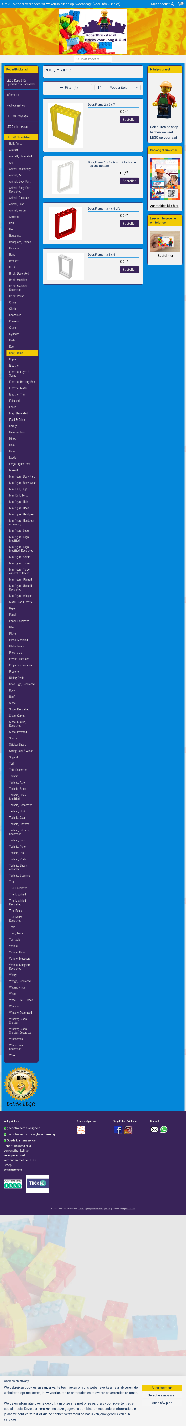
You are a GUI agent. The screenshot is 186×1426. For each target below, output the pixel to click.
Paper (12, 608)
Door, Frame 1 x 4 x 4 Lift (104, 208)
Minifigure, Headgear (21, 514)
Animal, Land (16, 204)
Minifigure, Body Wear (22, 483)
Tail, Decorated (18, 770)
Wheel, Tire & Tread (21, 1000)
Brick (12, 267)
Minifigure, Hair (18, 501)
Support (13, 757)
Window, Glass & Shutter (19, 1021)
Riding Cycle (16, 678)
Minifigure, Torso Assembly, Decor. (19, 571)
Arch (11, 162)
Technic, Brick (17, 789)
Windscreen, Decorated (16, 1047)
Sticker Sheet (17, 744)
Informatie (12, 95)
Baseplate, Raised (20, 242)
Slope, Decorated (19, 709)
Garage (13, 426)
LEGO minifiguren (17, 126)
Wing (12, 1055)
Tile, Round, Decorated (16, 919)
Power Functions (19, 659)
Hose (12, 451)
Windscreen (16, 1039)
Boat (12, 254)
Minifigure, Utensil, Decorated (21, 587)
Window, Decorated (20, 1012)
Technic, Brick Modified (17, 797)
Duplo (12, 359)
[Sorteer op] (117, 87)
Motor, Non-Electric (21, 602)
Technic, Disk (17, 811)
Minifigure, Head (19, 508)
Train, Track (16, 933)
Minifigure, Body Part (22, 476)
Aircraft (13, 150)
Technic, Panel (17, 846)
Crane (12, 327)
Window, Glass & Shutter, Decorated (20, 1031)
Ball (11, 223)
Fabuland (14, 400)
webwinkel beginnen (100, 1209)
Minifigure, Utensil (20, 579)
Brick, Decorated (19, 273)
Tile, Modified (17, 894)
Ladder (13, 457)
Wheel (12, 993)
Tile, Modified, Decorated (17, 902)
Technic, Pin (16, 853)
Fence (12, 407)
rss (88, 1209)
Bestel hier (165, 256)
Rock (12, 690)
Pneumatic (15, 652)
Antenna (14, 216)
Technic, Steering (19, 875)
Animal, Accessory (20, 169)
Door (11, 346)
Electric (14, 365)
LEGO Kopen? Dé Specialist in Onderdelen (20, 82)
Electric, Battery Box (22, 382)
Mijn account (162, 4)
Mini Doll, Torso (18, 495)
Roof (12, 696)
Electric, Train (17, 394)
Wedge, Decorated (20, 981)
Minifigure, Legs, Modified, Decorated (21, 549)
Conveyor (14, 321)
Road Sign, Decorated (22, 684)
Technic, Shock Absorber (18, 867)
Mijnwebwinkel (128, 1209)
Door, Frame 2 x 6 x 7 (101, 104)
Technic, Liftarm (19, 824)
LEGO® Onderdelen (18, 137)
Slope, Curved (17, 715)
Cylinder (14, 334)
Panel (12, 614)
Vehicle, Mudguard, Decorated (20, 967)
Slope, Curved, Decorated (17, 724)
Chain (12, 302)
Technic (13, 776)
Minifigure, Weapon (20, 595)
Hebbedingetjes (15, 105)
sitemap (82, 1209)
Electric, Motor (18, 388)
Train (12, 927)
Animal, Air (15, 175)
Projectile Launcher (20, 665)
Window (14, 1006)
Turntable (14, 939)
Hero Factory (17, 432)
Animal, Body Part (20, 181)
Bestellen (129, 120)
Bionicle (14, 248)
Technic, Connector (20, 805)
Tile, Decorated (18, 888)
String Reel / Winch (21, 751)
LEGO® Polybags (17, 116)
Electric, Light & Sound (19, 374)
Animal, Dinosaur (19, 198)
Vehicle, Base (17, 952)
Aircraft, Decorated (20, 156)
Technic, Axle (17, 782)
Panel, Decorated (19, 621)
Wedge (13, 975)
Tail (11, 763)
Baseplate (15, 235)
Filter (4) (69, 88)
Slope (12, 703)
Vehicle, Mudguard (19, 958)
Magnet (13, 470)
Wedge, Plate (17, 987)
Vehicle (13, 946)
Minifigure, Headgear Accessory (21, 522)
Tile (11, 882)
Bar (11, 229)
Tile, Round (15, 910)
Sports (13, 738)
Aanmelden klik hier (164, 206)
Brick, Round (16, 296)
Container (15, 315)
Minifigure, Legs (19, 530)
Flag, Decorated (18, 413)
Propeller (14, 671)
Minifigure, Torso (19, 563)
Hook (12, 445)
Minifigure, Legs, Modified (19, 539)
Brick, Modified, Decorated (18, 288)
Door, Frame (16, 353)
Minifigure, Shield (19, 557)
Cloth (12, 308)
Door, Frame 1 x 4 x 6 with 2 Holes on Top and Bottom (112, 164)
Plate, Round (16, 646)
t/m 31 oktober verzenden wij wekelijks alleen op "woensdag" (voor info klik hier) (61, 4)
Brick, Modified (18, 280)
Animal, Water (17, 210)
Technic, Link (17, 840)
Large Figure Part (19, 464)
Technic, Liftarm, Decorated (19, 832)
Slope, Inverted (18, 732)
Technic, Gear (17, 817)
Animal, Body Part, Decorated (20, 190)
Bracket (14, 261)
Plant (12, 627)
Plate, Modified (18, 640)
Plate (12, 633)
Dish (12, 340)
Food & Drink (17, 419)
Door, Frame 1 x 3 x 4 (101, 254)
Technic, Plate (17, 859)
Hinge (12, 438)
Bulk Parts (15, 143)
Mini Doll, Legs (18, 489)
